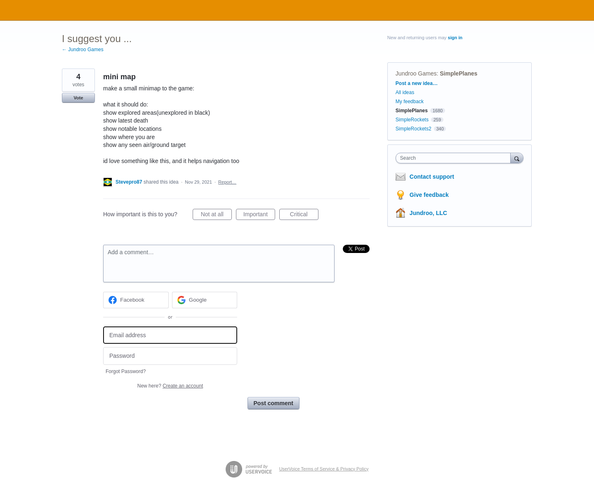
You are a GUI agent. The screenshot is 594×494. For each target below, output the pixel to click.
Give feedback (429, 194)
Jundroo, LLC (428, 213)
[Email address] (170, 335)
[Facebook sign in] (136, 300)
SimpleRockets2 (413, 129)
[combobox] (455, 158)
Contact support (432, 177)
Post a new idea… (417, 83)
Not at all (216, 215)
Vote (78, 97)
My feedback (410, 101)
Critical (304, 215)
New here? (170, 386)
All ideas (405, 92)
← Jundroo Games (83, 49)
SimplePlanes (458, 73)
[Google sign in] (205, 300)
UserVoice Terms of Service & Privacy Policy (324, 468)
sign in (455, 37)
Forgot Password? (126, 371)
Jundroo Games (416, 73)
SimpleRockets (412, 120)
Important (259, 215)
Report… (227, 182)
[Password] (170, 356)
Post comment (273, 403)
